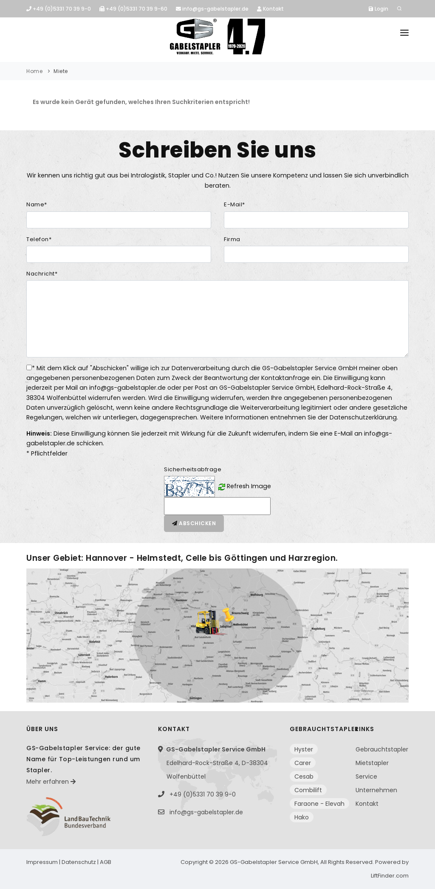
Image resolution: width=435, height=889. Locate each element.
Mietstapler (372, 763)
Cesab (304, 776)
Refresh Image (249, 486)
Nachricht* (41, 274)
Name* (36, 204)
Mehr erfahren (51, 781)
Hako (301, 817)
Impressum (42, 862)
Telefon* (38, 239)
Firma (232, 239)
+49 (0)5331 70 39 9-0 (58, 8)
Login (378, 8)
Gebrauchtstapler (382, 749)
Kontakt (270, 8)
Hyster (303, 749)
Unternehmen (376, 790)
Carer (302, 763)
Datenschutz (79, 862)
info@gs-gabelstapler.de (212, 8)
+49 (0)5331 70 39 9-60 (133, 8)
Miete (61, 71)
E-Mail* (234, 204)
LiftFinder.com (390, 876)
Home (34, 71)
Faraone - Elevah (319, 803)
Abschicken (194, 523)
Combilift (308, 790)
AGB (105, 862)
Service (366, 776)
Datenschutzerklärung (363, 417)
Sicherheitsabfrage (192, 469)
